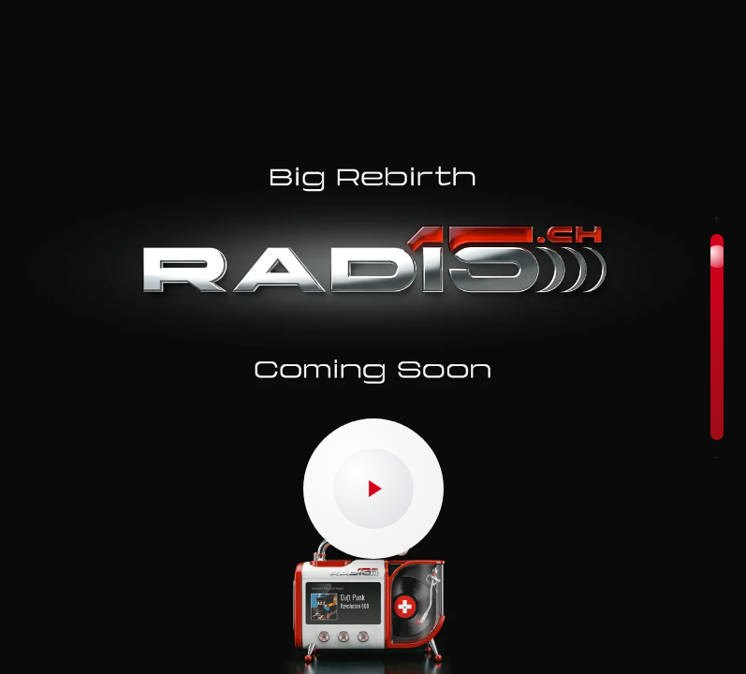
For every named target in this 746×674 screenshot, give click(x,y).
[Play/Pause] (373, 488)
